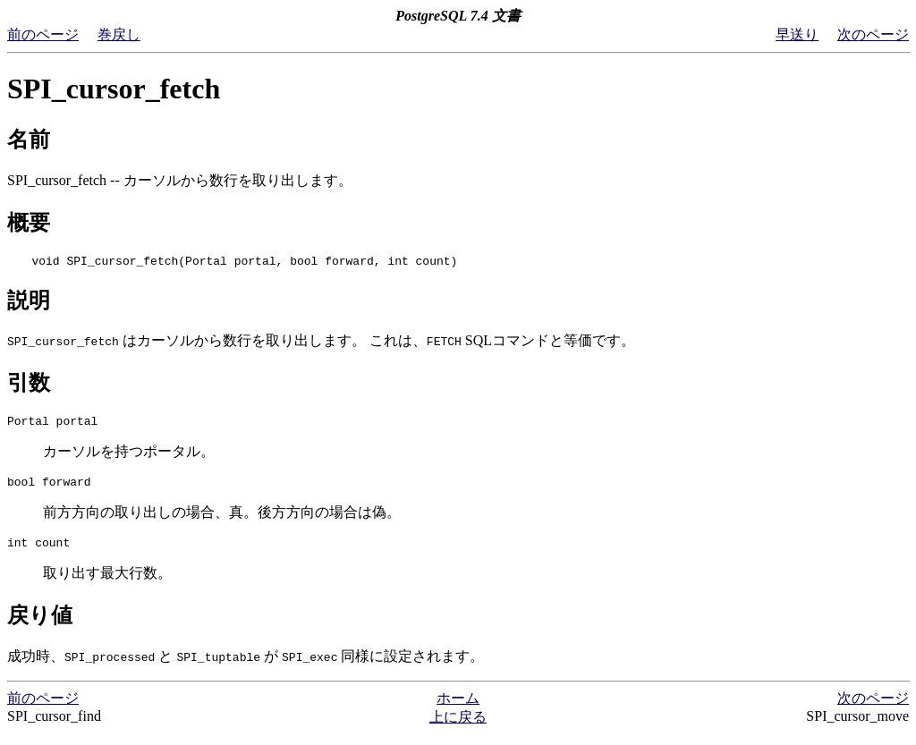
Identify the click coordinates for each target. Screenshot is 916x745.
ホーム (458, 708)
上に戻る (458, 727)
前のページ (43, 34)
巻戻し (119, 34)
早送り (797, 34)
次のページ (873, 34)
